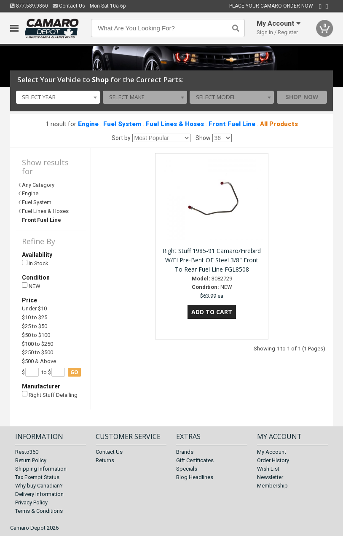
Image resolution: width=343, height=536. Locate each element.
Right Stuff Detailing (50, 394)
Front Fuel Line (232, 124)
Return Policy (30, 460)
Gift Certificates (195, 460)
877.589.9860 (29, 6)
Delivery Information (39, 494)
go (74, 372)
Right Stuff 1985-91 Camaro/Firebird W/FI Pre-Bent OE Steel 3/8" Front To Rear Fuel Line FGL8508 (212, 260)
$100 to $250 (37, 344)
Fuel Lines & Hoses (175, 124)
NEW (31, 285)
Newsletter (270, 477)
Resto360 (26, 452)
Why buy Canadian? (39, 485)
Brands (184, 452)
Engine (88, 124)
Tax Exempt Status (37, 477)
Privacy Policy (31, 502)
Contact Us (69, 6)
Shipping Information (41, 469)
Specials (186, 469)
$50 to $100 (36, 335)
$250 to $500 (37, 352)
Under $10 (34, 308)
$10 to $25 (34, 317)
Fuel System (122, 124)
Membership (272, 485)
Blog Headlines (194, 477)
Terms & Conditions (39, 511)
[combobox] (58, 97)
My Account (271, 452)
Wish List (268, 469)
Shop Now (302, 97)
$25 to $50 (34, 326)
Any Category (38, 185)
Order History (273, 460)
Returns (105, 460)
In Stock (35, 263)
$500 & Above (39, 361)
